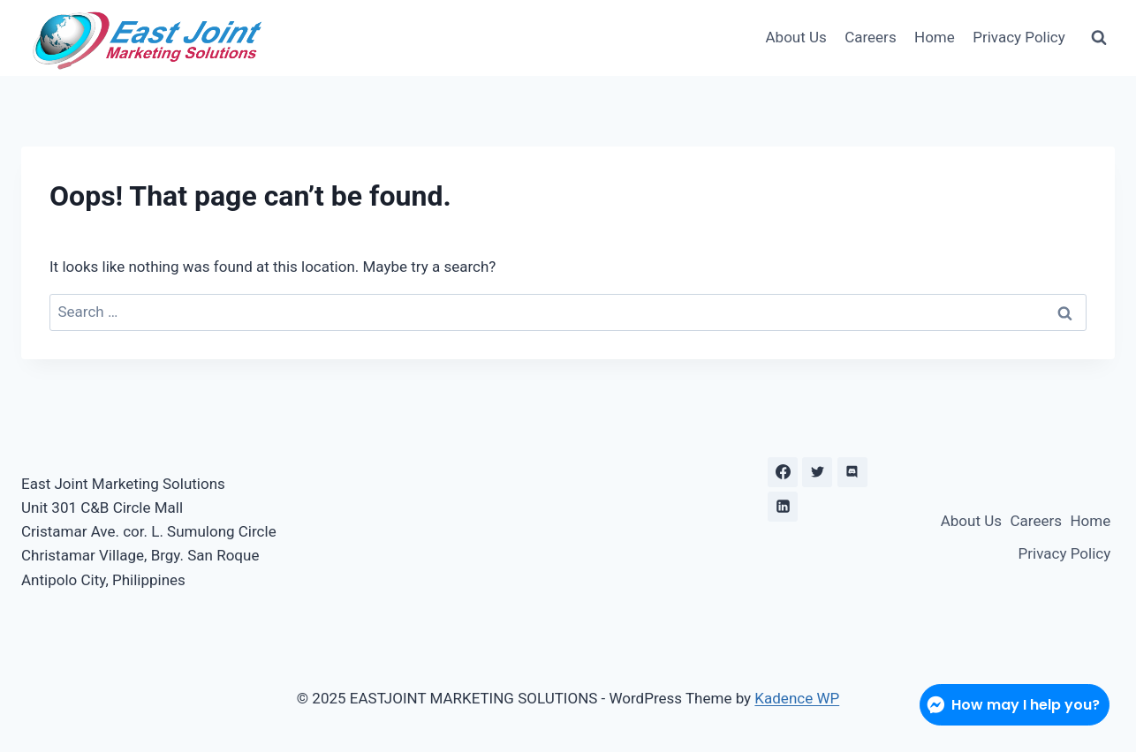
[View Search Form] (1099, 38)
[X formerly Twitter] (817, 472)
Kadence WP (796, 698)
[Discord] (852, 472)
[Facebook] (783, 472)
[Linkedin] (783, 507)
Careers (870, 37)
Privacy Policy (1019, 37)
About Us (796, 37)
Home (934, 37)
